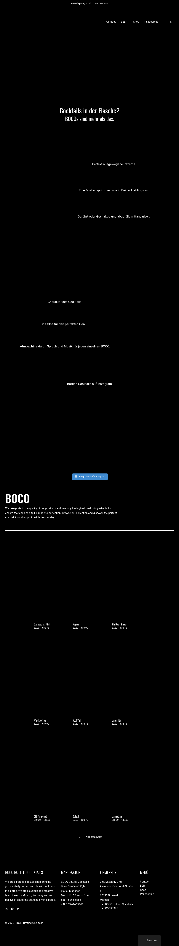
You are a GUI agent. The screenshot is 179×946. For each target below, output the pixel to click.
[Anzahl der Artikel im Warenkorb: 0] (171, 21)
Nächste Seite (94, 836)
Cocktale (111, 908)
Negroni (76, 624)
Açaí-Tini (77, 720)
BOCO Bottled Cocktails (53, 21)
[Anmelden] (165, 21)
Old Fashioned (40, 816)
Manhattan (117, 816)
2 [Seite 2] (80, 836)
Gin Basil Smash (119, 624)
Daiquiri (76, 816)
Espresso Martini (41, 624)
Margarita (116, 720)
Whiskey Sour (40, 720)
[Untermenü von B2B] (127, 22)
